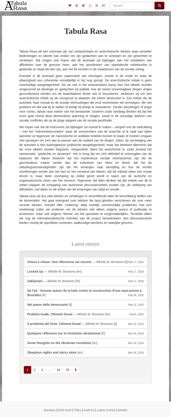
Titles (77, 410)
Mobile (122, 410)
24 (58, 370)
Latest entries (106, 410)
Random (49, 410)
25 (67, 370)
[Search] (132, 5)
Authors (88, 410)
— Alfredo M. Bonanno (85, 262)
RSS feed (64, 410)
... (50, 370)
